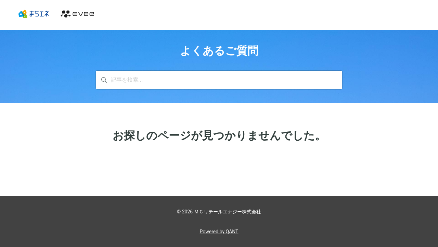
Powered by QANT (219, 231)
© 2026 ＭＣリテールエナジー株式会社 (219, 211)
